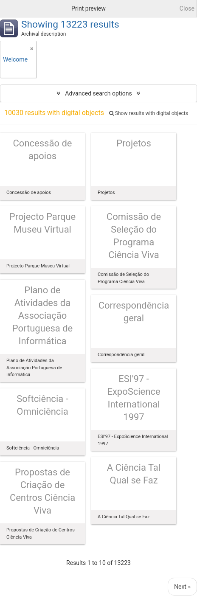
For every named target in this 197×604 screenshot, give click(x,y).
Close (187, 8)
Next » (182, 586)
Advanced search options (98, 93)
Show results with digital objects (148, 113)
